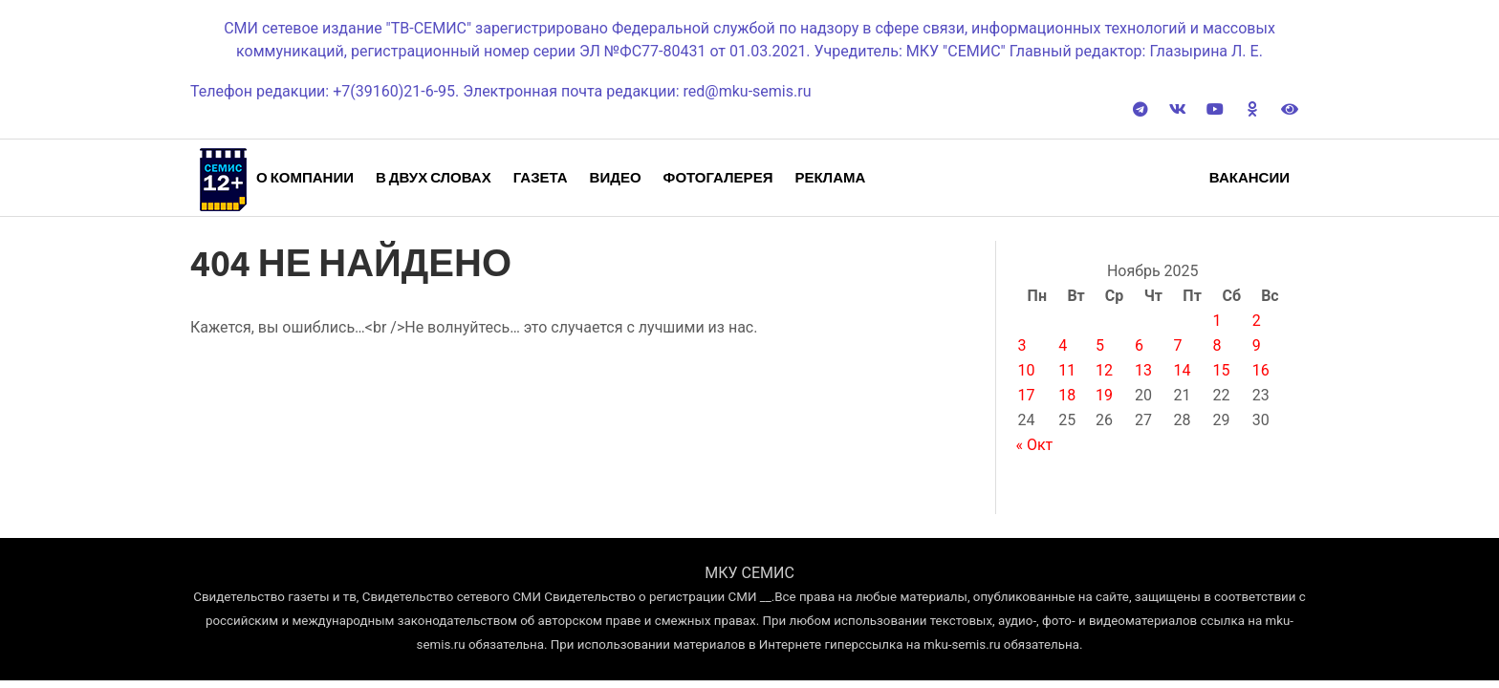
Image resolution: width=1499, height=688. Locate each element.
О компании (305, 177)
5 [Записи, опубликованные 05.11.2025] (1100, 345)
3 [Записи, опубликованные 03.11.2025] (1021, 345)
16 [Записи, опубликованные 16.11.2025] (1261, 370)
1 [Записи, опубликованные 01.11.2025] (1217, 321)
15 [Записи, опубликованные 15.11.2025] (1221, 370)
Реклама (829, 177)
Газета (540, 177)
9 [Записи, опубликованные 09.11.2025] (1256, 345)
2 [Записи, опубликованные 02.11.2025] (1256, 321)
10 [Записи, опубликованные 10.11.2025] (1025, 370)
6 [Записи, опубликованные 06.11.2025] (1139, 345)
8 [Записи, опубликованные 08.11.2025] (1217, 345)
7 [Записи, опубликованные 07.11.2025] (1178, 345)
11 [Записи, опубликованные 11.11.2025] (1066, 370)
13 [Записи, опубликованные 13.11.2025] (1143, 370)
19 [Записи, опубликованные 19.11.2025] (1104, 395)
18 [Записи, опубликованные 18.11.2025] (1066, 395)
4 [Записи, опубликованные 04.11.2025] (1062, 345)
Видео (615, 177)
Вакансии (1249, 177)
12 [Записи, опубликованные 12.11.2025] (1104, 370)
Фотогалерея (718, 177)
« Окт (1034, 445)
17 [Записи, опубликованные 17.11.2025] (1025, 395)
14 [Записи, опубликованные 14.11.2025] (1182, 370)
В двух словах (433, 177)
